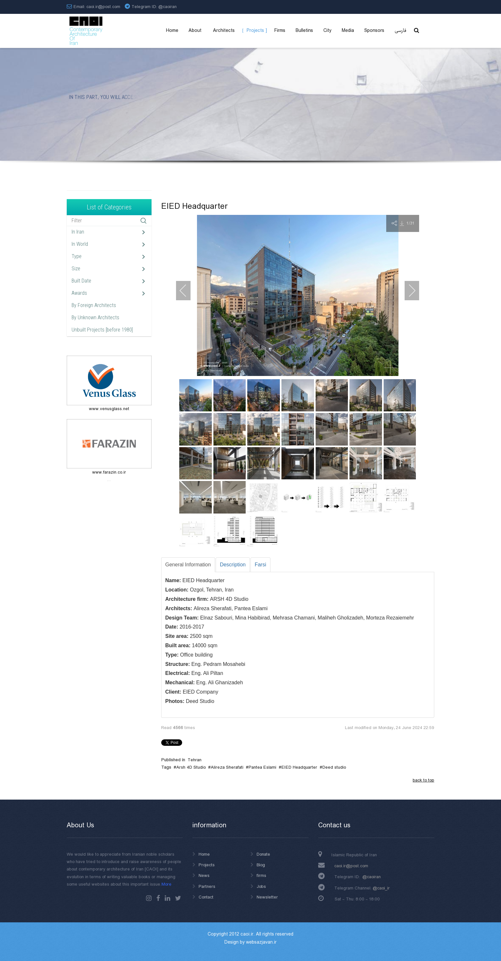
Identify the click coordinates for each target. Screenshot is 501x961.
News (204, 875)
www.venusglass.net (109, 408)
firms (261, 875)
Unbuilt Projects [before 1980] (102, 330)
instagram (149, 898)
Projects (207, 865)
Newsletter (267, 897)
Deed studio (334, 767)
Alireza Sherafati (227, 767)
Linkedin (167, 898)
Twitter (178, 898)
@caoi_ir (381, 888)
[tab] (188, 564)
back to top (423, 780)
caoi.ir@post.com (351, 866)
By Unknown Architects (95, 317)
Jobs (261, 886)
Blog (261, 865)
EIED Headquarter (299, 767)
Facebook (158, 898)
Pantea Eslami (262, 767)
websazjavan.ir (261, 942)
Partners (207, 886)
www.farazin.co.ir (109, 472)
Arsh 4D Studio (191, 767)
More (167, 884)
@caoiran (167, 6)
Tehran (194, 760)
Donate (263, 854)
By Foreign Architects (94, 305)
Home (204, 854)
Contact (206, 897)
